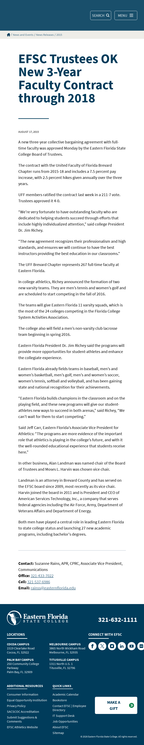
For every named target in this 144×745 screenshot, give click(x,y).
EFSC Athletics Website (22, 727)
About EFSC (60, 727)
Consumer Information (22, 694)
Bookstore (60, 700)
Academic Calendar (66, 694)
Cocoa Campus (18, 644)
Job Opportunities (65, 721)
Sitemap (58, 733)
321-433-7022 (42, 575)
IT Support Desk (64, 716)
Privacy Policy (16, 706)
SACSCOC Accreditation (23, 711)
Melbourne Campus (65, 644)
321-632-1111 (117, 619)
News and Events (23, 35)
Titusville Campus (64, 660)
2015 (59, 35)
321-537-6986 (38, 581)
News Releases (45, 35)
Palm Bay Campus (20, 660)
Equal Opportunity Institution (27, 700)
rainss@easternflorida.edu (53, 587)
